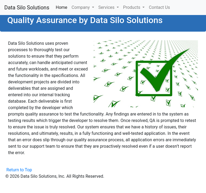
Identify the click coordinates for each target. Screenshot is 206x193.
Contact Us (159, 7)
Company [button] (81, 7)
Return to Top (19, 169)
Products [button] (132, 7)
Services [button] (107, 7)
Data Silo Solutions (26, 7)
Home (62, 7)
